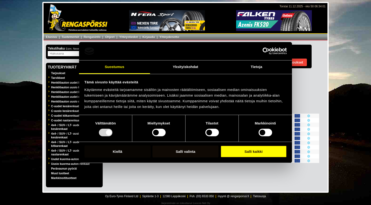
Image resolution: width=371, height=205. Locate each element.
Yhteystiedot (128, 37)
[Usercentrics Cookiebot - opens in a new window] (266, 51)
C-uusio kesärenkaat (65, 111)
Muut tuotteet (60, 173)
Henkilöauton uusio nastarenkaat (73, 101)
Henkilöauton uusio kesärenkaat (73, 87)
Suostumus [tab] (114, 67)
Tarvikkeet (58, 78)
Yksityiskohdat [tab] (185, 67)
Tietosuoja (259, 196)
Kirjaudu (148, 37)
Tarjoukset (58, 73)
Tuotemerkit (70, 37)
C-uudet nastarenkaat (65, 120)
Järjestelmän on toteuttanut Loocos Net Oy (185, 203)
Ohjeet (110, 37)
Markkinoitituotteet (63, 178)
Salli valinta (185, 151)
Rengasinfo (92, 37)
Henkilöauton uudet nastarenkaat (73, 96)
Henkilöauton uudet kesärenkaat (73, 82)
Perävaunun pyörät (64, 168)
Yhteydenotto (169, 37)
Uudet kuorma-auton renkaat (70, 159)
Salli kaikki (253, 151)
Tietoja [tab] (256, 67)
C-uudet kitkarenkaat (65, 115)
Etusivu (51, 37)
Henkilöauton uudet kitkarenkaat (73, 92)
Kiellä (117, 151)
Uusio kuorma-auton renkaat (70, 164)
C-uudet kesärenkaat (65, 106)
